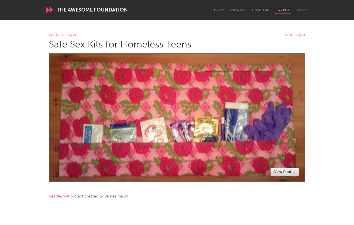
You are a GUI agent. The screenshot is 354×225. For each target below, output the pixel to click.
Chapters (260, 10)
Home (219, 10)
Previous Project (62, 35)
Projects (282, 10)
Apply (301, 10)
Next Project (295, 35)
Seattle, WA (59, 196)
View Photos (284, 172)
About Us (238, 10)
